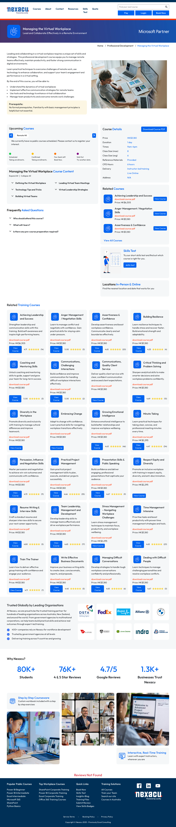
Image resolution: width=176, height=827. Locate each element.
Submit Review (83, 802)
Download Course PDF (154, 129)
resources (73, 8)
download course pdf (125, 199)
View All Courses (113, 240)
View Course (160, 199)
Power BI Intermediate (18, 792)
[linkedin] (148, 786)
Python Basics (13, 806)
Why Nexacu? (16, 659)
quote (95, 8)
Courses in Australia (111, 799)
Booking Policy (88, 817)
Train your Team (109, 792)
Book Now (161, 13)
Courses (37, 8)
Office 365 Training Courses (52, 799)
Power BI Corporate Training (53, 792)
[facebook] (139, 786)
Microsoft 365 (13, 799)
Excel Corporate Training (51, 796)
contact (60, 8)
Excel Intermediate (16, 796)
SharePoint (12, 802)
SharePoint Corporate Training (54, 789)
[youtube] (158, 786)
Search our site (108, 796)
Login (143, 13)
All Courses (106, 789)
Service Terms (69, 817)
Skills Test (81, 792)
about (48, 8)
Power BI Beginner (16, 789)
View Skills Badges (85, 806)
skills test (85, 10)
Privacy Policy (107, 817)
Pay (126, 13)
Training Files (82, 799)
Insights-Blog (82, 796)
